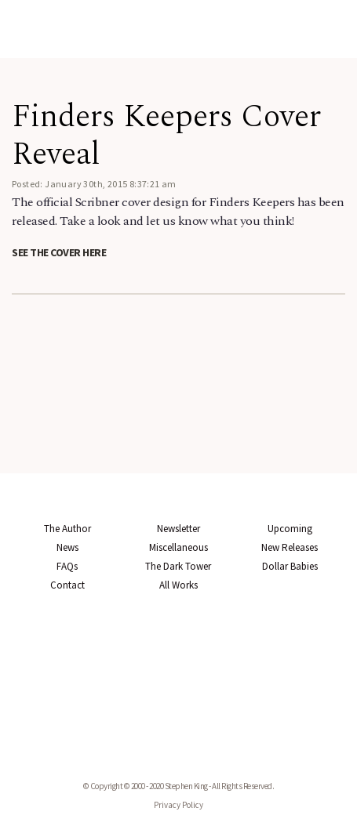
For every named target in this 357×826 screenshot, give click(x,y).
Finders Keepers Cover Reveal (166, 136)
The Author (67, 528)
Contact (67, 585)
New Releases (289, 547)
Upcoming (290, 528)
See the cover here (59, 252)
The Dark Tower (178, 566)
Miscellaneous (178, 547)
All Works (178, 585)
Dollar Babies (290, 566)
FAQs (67, 566)
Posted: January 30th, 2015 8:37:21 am (94, 184)
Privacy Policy (178, 804)
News (67, 547)
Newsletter (178, 528)
